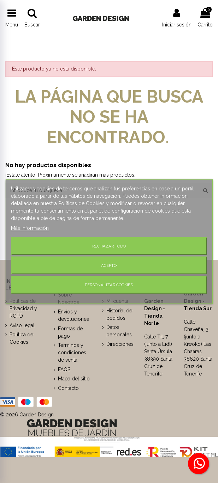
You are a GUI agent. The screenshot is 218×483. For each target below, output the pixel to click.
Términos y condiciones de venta (72, 352)
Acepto (109, 265)
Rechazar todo (109, 246)
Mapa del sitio (74, 378)
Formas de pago (70, 332)
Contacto (68, 388)
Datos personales (119, 330)
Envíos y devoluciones (73, 315)
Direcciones (120, 344)
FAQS (64, 369)
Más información (30, 228)
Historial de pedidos (119, 314)
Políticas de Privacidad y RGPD (23, 308)
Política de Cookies (21, 338)
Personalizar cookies (109, 284)
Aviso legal (22, 325)
